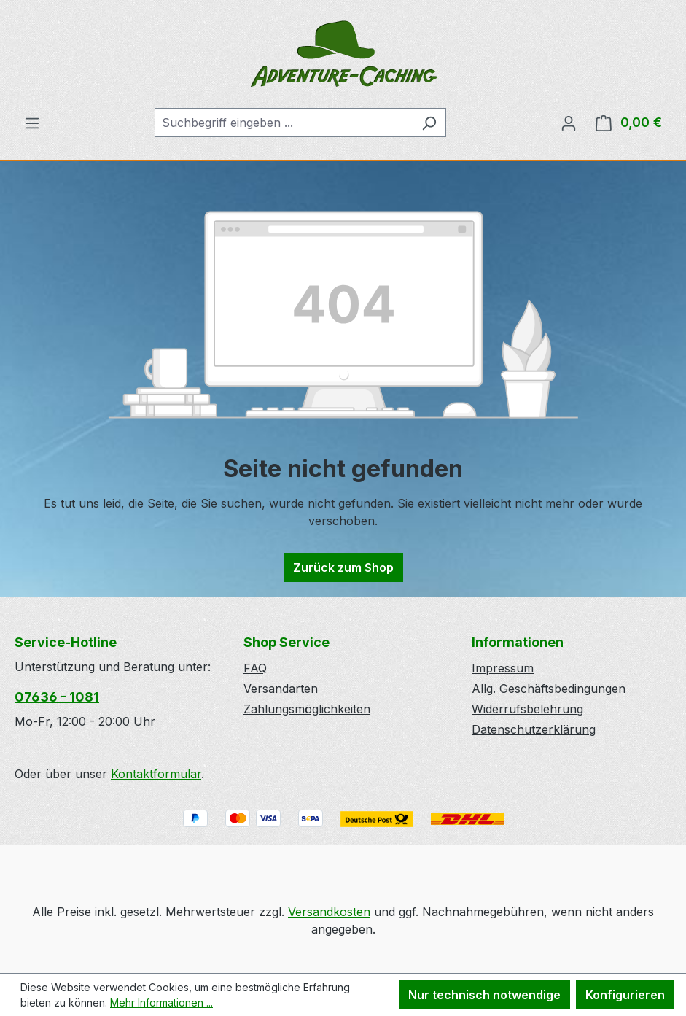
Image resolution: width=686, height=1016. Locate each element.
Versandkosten (329, 911)
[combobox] (284, 122)
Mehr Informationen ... (161, 1002)
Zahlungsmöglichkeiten (306, 709)
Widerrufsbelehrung (527, 709)
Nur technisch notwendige (484, 995)
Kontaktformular (156, 774)
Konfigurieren (625, 995)
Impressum (503, 668)
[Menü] (32, 122)
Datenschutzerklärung (534, 729)
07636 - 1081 (57, 697)
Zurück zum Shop (343, 567)
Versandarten (280, 688)
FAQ (255, 668)
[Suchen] (429, 122)
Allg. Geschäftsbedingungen (548, 688)
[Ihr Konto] (568, 122)
